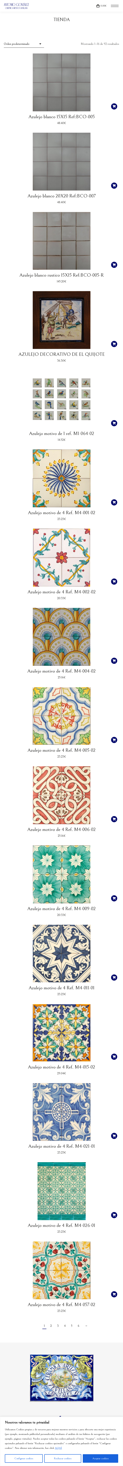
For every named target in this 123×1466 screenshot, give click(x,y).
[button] (114, 106)
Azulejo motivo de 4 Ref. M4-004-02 (61, 671)
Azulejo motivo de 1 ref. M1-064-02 (61, 433)
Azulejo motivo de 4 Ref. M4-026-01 (61, 1225)
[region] (61, 1441)
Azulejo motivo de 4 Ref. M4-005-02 (61, 750)
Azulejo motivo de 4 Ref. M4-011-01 (62, 988)
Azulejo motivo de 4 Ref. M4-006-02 (61, 829)
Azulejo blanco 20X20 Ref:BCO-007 (62, 196)
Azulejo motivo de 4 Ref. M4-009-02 (61, 908)
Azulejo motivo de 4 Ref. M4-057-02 (61, 1304)
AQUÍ (58, 1448)
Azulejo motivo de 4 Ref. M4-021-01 (61, 1146)
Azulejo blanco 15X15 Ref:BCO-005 (61, 117)
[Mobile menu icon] (114, 6)
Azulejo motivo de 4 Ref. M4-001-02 (61, 513)
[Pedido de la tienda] (24, 44)
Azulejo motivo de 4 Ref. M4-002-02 (62, 592)
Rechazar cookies (62, 1458)
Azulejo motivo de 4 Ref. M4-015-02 (61, 1067)
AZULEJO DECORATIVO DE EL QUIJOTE (61, 354)
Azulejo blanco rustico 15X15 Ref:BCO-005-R (61, 275)
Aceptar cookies (100, 1458)
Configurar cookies (23, 1458)
